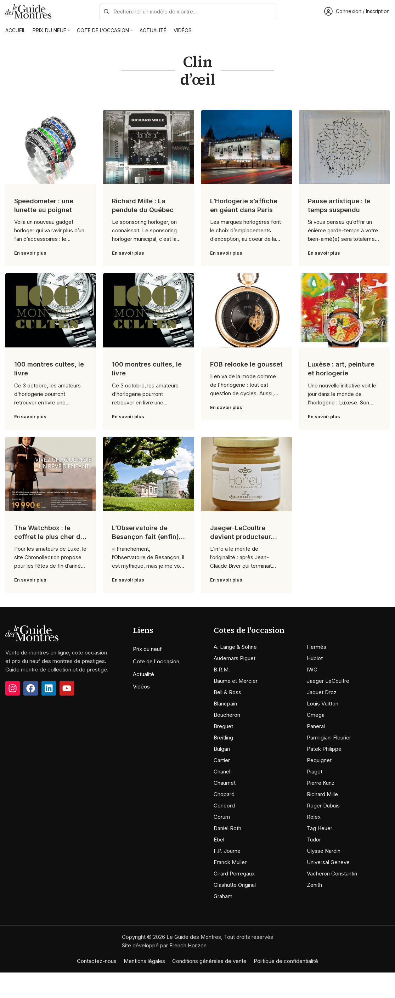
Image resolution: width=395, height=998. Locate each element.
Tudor (314, 839)
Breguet (223, 726)
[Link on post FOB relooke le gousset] (246, 310)
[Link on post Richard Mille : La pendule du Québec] (148, 147)
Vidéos (141, 686)
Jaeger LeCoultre (328, 680)
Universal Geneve (328, 862)
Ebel (219, 839)
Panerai (316, 726)
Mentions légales (144, 961)
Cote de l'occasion (156, 661)
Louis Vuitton (322, 703)
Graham (223, 896)
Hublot (315, 658)
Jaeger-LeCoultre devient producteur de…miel (240, 536)
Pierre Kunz (320, 782)
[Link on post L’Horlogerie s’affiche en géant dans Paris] (246, 147)
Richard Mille (322, 794)
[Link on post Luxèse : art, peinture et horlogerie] (344, 310)
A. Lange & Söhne (235, 646)
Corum (222, 816)
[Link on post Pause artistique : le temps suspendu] (344, 147)
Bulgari (222, 748)
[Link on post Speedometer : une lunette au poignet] (50, 147)
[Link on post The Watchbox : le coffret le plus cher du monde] (50, 474)
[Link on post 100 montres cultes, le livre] (50, 310)
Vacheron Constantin (332, 873)
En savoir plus (30, 253)
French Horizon (188, 945)
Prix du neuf (147, 649)
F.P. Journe (227, 850)
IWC (312, 669)
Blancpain (225, 703)
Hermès (316, 646)
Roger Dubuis (323, 805)
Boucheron (227, 714)
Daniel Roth (227, 828)
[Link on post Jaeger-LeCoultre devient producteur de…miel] (246, 474)
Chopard (224, 794)
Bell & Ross (227, 692)
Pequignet (319, 760)
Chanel (222, 771)
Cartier (222, 760)
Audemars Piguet (234, 658)
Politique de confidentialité (286, 961)
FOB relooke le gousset (246, 364)
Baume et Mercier (236, 680)
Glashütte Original (235, 884)
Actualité (143, 674)
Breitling (223, 737)
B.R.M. (222, 669)
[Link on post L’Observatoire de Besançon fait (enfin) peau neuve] (148, 474)
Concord (224, 805)
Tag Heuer (319, 828)
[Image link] (31, 632)
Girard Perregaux (234, 873)
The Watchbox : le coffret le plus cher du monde (49, 536)
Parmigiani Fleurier (329, 737)
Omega (316, 714)
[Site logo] (28, 10)
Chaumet (225, 782)
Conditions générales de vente (209, 961)
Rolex (314, 816)
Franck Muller (230, 862)
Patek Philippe (324, 748)
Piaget (314, 771)
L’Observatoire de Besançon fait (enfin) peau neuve (145, 536)
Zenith (314, 884)
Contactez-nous (97, 961)
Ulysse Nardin (323, 850)
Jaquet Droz (322, 692)
